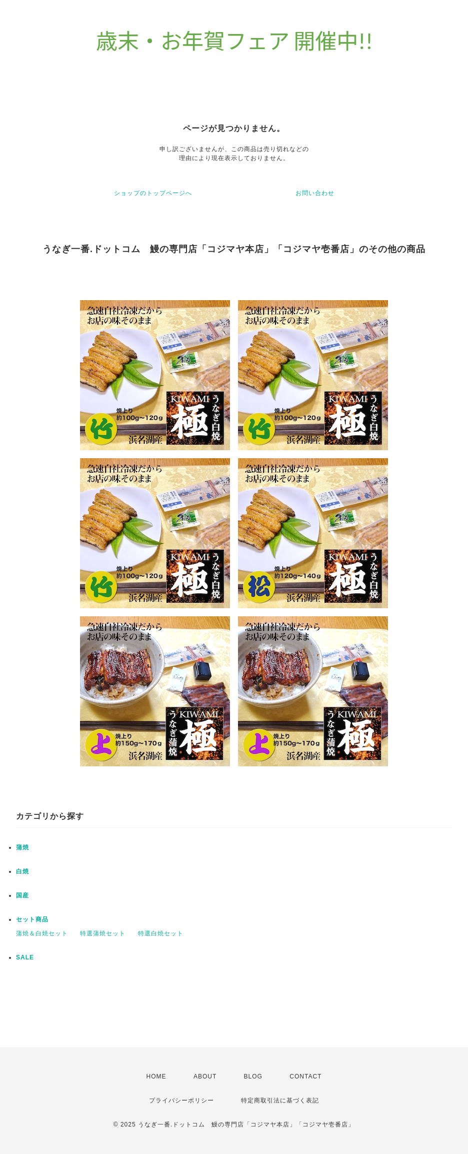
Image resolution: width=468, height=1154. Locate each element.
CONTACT (306, 1076)
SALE (25, 957)
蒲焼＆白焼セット (42, 933)
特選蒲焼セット (103, 933)
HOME (156, 1076)
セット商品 (32, 919)
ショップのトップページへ (153, 193)
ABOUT (205, 1076)
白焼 (22, 871)
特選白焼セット (161, 933)
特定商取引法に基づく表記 (280, 1100)
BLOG (253, 1076)
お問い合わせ (315, 193)
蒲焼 (22, 847)
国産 (22, 895)
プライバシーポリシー (181, 1100)
